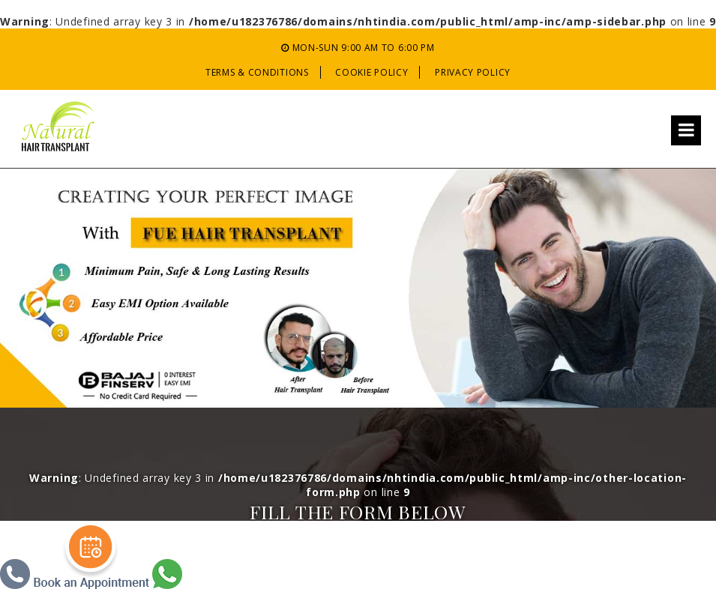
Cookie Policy (371, 72)
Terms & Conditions (257, 72)
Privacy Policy (473, 72)
